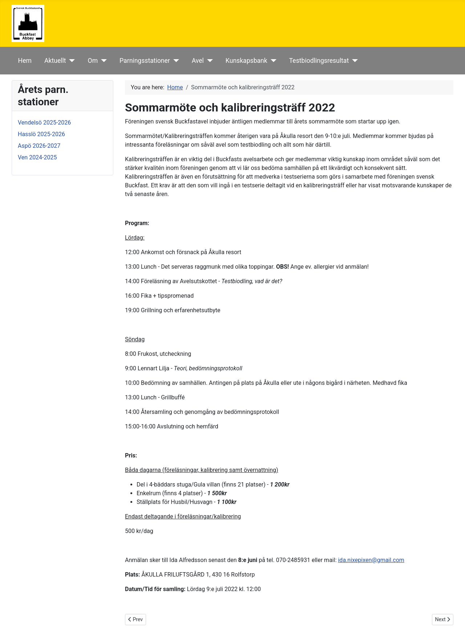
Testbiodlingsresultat (319, 60)
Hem (25, 60)
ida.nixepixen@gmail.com (371, 560)
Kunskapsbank (246, 60)
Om (93, 60)
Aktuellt (55, 60)
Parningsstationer (145, 60)
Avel (198, 60)
